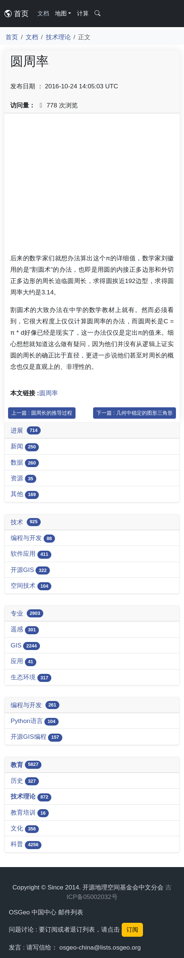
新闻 (25, 447)
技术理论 (58, 37)
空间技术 (31, 586)
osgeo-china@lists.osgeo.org (100, 947)
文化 (25, 829)
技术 (26, 522)
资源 (23, 478)
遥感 (25, 629)
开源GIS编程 (36, 737)
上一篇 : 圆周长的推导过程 (41, 413)
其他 (25, 494)
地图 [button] (61, 13)
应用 (23, 661)
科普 (26, 844)
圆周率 (48, 393)
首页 (16, 14)
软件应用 (31, 554)
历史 (25, 781)
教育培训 (30, 813)
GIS (25, 646)
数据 (25, 463)
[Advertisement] (92, 186)
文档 (43, 13)
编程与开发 (33, 538)
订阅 (132, 929)
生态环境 (31, 677)
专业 (27, 613)
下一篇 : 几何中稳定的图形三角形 (134, 413)
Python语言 (35, 721)
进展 (26, 430)
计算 (83, 13)
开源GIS (30, 570)
